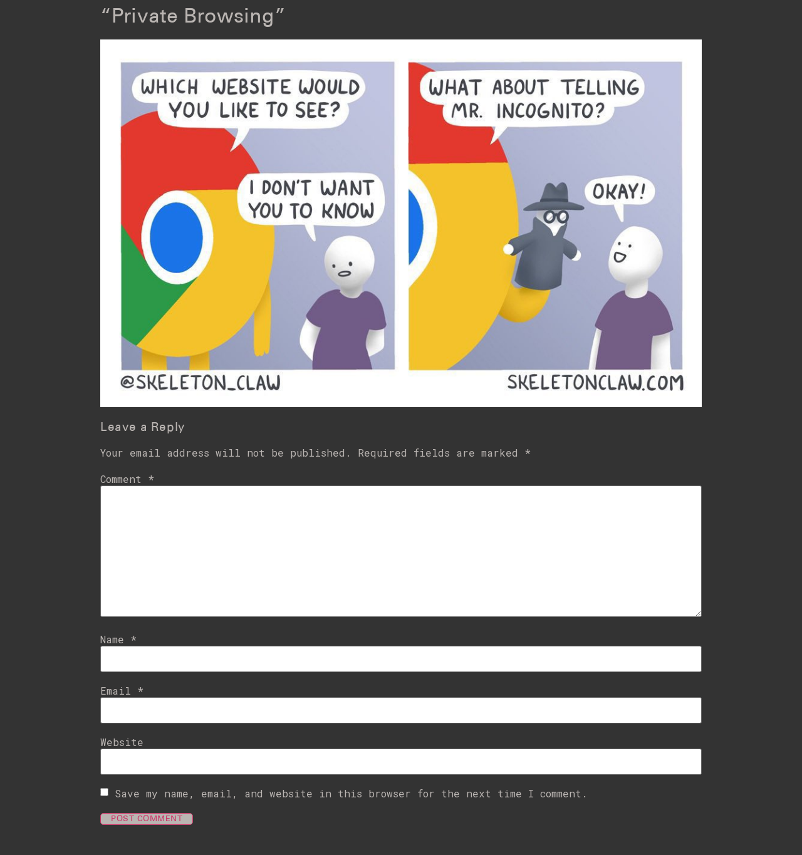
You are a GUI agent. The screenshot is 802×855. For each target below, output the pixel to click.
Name (118, 640)
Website (121, 742)
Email (121, 691)
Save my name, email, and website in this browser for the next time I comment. (351, 794)
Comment (127, 479)
